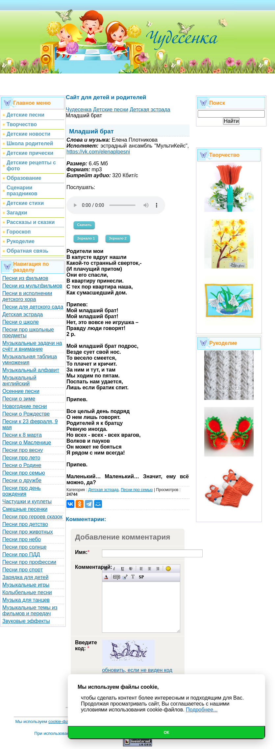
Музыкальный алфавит (30, 370)
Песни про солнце (24, 547)
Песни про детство (25, 524)
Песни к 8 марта (22, 435)
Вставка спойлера (141, 577)
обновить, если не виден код (137, 670)
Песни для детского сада (32, 307)
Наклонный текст (114, 569)
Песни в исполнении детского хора (27, 296)
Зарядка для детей (25, 577)
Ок (166, 732)
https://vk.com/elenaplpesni (98, 151)
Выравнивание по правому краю (158, 569)
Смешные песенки (24, 509)
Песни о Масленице (26, 442)
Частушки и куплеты (27, 501)
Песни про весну (22, 450)
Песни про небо (21, 539)
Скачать (84, 225)
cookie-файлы (62, 721)
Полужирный (106, 569)
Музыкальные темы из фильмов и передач (29, 610)
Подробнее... (201, 709)
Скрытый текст (116, 577)
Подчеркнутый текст (122, 569)
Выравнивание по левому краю (141, 569)
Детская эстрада (22, 314)
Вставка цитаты (125, 577)
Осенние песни (20, 391)
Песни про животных (27, 532)
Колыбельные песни (27, 592)
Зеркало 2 (118, 238)
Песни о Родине (21, 465)
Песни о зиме (18, 399)
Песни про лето (21, 457)
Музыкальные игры (25, 585)
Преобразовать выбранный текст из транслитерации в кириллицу (133, 577)
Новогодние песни (24, 406)
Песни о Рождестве (26, 414)
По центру (149, 569)
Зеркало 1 (86, 238)
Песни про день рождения (21, 491)
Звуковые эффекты (26, 621)
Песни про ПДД (21, 554)
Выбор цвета (106, 577)
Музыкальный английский (19, 380)
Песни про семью (23, 473)
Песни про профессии (29, 562)
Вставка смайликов (168, 569)
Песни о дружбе (21, 480)
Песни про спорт (22, 569)
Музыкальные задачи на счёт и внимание (32, 346)
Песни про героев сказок (32, 516)
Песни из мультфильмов (32, 286)
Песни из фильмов (25, 278)
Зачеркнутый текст (131, 569)
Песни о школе (20, 322)
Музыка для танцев (26, 600)
